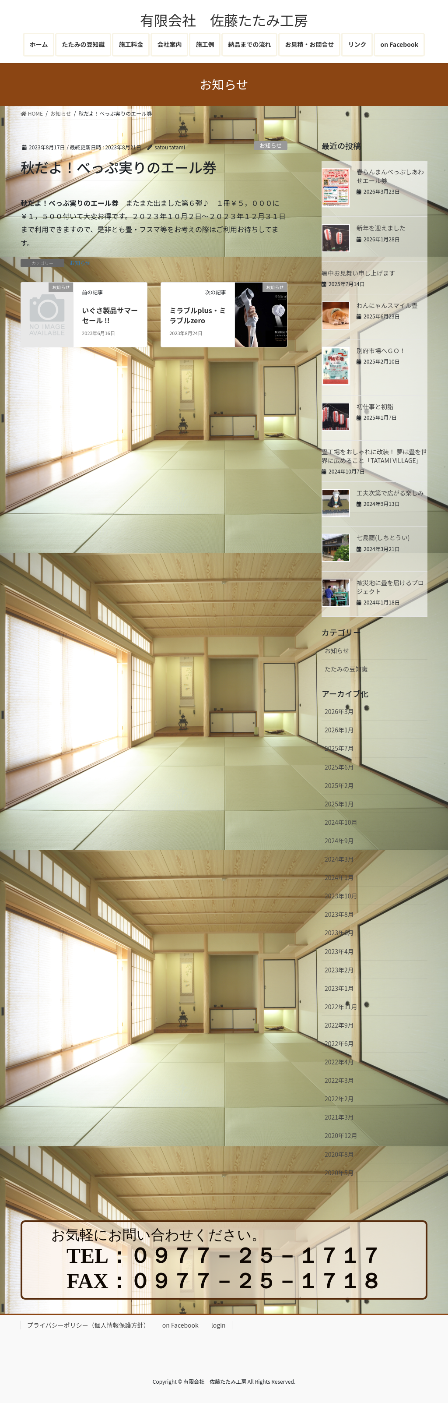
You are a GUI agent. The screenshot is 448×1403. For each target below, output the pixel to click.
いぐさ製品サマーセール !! (110, 315)
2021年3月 (339, 1117)
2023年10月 (341, 895)
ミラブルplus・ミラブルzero (197, 315)
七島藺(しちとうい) (383, 537)
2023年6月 (339, 932)
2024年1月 (339, 877)
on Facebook (180, 1325)
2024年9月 (339, 840)
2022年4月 (339, 1061)
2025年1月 (339, 803)
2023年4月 (339, 951)
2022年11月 (341, 1006)
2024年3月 (339, 859)
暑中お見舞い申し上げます (358, 273)
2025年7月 (339, 748)
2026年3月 (339, 711)
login (218, 1325)
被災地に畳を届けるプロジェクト (390, 587)
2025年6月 (339, 767)
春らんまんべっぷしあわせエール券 (390, 176)
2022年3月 (339, 1080)
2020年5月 (339, 1172)
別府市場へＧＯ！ (381, 350)
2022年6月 (339, 1043)
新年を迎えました (381, 227)
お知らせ (270, 145)
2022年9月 (339, 1025)
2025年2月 (339, 785)
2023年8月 (339, 914)
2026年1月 (339, 729)
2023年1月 (339, 988)
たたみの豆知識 (346, 668)
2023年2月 (339, 969)
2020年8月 (339, 1154)
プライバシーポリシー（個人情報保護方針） (88, 1325)
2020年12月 (341, 1135)
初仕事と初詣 (375, 406)
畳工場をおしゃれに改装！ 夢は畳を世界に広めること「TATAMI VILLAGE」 (374, 456)
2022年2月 (339, 1098)
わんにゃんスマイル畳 (387, 305)
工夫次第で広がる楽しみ (390, 492)
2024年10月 (341, 822)
